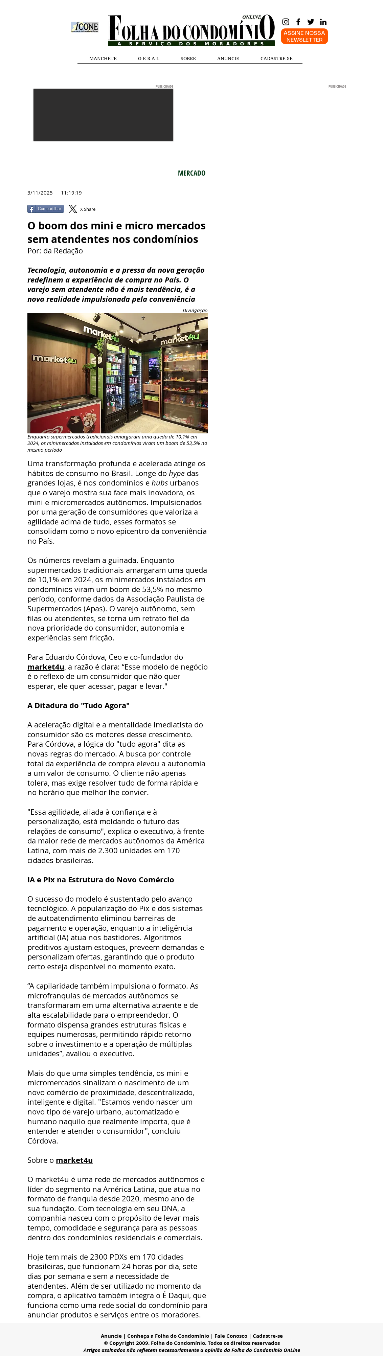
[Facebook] (298, 21)
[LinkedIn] (323, 21)
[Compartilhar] (45, 209)
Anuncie (111, 1335)
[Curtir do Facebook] (149, 212)
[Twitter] (310, 21)
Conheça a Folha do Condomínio (168, 1335)
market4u (45, 666)
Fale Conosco (231, 1335)
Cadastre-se (268, 1335)
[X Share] (86, 209)
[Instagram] (285, 21)
